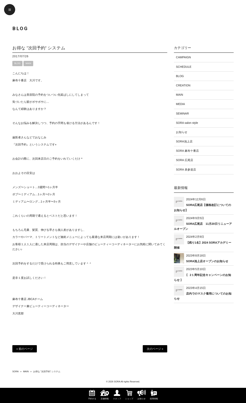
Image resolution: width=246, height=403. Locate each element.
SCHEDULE (183, 66)
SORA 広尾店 (184, 160)
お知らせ (181, 132)
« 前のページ (24, 348)
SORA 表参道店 (186, 169)
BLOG (17, 63)
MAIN (28, 63)
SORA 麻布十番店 (187, 150)
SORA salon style (187, 122)
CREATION (183, 85)
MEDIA (180, 104)
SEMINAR (182, 113)
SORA (15, 371)
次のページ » (155, 348)
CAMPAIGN (183, 57)
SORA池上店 (184, 141)
